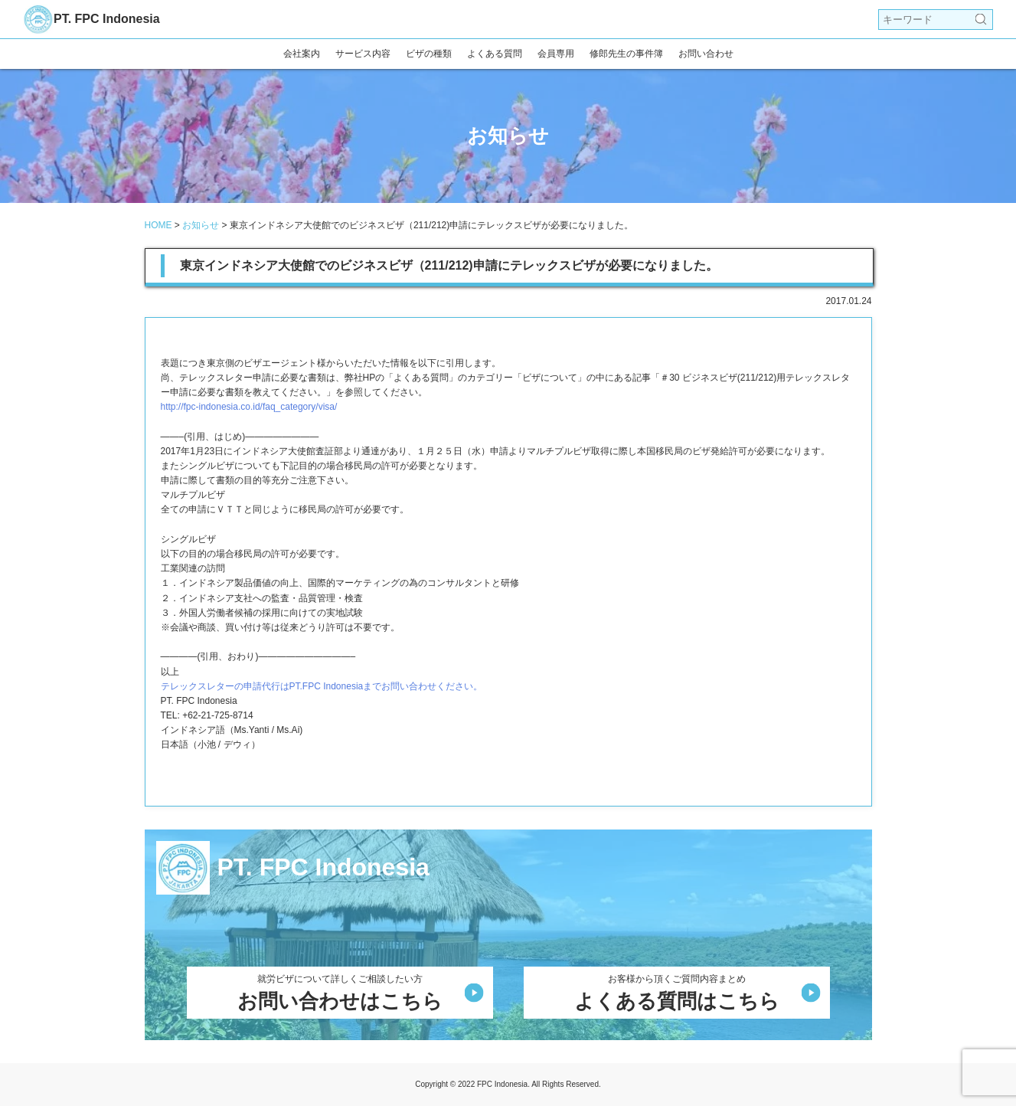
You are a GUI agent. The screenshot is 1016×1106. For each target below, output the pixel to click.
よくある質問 (494, 53)
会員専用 (555, 53)
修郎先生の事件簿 (626, 53)
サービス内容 (362, 53)
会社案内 (301, 53)
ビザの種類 (429, 53)
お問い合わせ (705, 53)
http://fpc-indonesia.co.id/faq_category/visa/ (249, 406)
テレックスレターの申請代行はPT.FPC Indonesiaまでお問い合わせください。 (322, 686)
